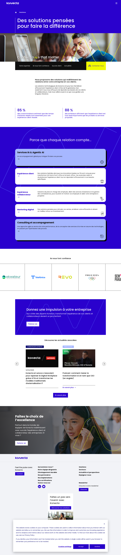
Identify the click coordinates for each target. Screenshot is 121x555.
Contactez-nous (96, 66)
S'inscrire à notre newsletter (88, 486)
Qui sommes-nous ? (45, 467)
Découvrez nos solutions (61, 508)
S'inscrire (83, 489)
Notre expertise (24, 66)
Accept (81, 547)
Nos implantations (45, 478)
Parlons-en (32, 324)
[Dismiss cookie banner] (104, 524)
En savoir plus (60, 395)
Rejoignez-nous (85, 475)
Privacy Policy (29, 535)
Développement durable (47, 472)
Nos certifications (45, 480)
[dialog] (60, 536)
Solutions (82, 467)
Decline (97, 547)
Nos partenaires (44, 475)
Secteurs (82, 470)
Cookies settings (64, 547)
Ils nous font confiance (41, 66)
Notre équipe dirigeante (47, 470)
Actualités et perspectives (89, 472)
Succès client (57, 66)
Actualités (67, 66)
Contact (20, 474)
